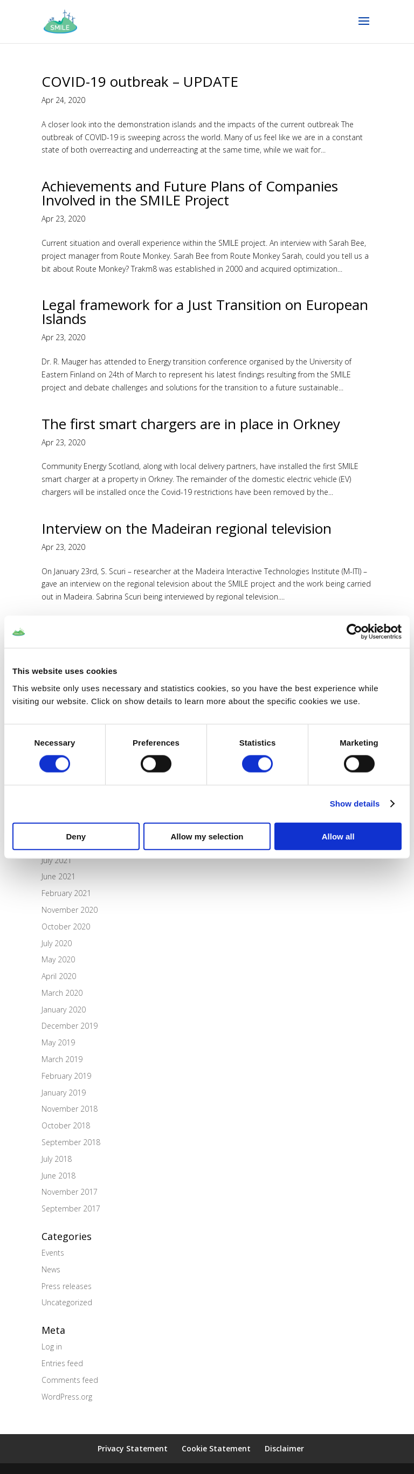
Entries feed (62, 1363)
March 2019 (62, 1059)
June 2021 (58, 876)
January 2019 (64, 1092)
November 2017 (70, 1192)
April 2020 (59, 976)
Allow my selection (206, 836)
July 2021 (57, 860)
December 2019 (70, 1026)
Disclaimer (284, 1448)
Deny (76, 836)
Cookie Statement (216, 1448)
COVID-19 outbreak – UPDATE (140, 81)
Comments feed (70, 1380)
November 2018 (70, 1109)
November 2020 (70, 910)
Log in (52, 1346)
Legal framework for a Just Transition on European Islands (205, 311)
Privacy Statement (133, 1448)
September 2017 (71, 1208)
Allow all (338, 836)
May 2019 (58, 1042)
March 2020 (62, 993)
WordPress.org (67, 1397)
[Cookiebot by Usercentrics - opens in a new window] (354, 632)
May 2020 (58, 959)
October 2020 (66, 926)
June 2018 (58, 1175)
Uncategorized (67, 1302)
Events (53, 1253)
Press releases (67, 1286)
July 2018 (57, 1159)
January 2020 (64, 1009)
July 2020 (57, 943)
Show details (355, 803)
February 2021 (66, 893)
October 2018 (66, 1125)
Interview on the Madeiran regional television (187, 528)
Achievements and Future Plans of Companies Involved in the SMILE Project (190, 193)
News (51, 1269)
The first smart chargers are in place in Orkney (191, 423)
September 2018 (71, 1142)
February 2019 (66, 1076)
